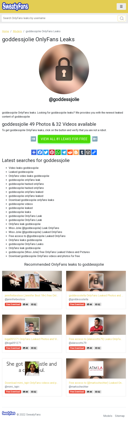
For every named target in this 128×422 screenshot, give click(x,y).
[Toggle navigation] (121, 6)
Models (107, 415)
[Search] (64, 18)
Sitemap (120, 415)
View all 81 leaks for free (64, 139)
